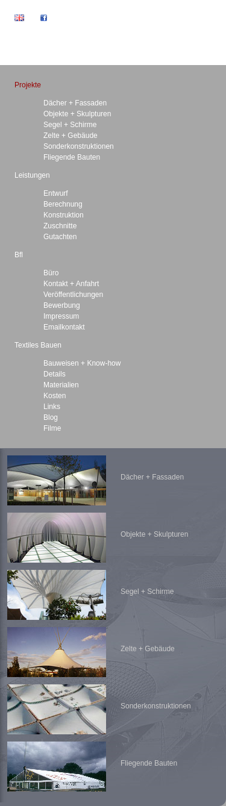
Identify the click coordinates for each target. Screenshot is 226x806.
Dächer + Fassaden (75, 103)
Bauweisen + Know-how (82, 363)
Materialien (61, 385)
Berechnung (63, 204)
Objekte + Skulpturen (77, 114)
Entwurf (55, 193)
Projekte (27, 85)
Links (51, 406)
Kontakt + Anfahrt (71, 284)
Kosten (54, 396)
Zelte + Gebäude (70, 135)
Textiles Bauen (37, 345)
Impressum (61, 316)
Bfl (18, 255)
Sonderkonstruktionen (78, 146)
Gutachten (60, 237)
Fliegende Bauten (71, 157)
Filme (52, 428)
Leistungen (32, 175)
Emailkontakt (64, 327)
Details (54, 374)
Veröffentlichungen (73, 294)
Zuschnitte (60, 226)
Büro (50, 273)
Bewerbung (61, 305)
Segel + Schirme (69, 124)
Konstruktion (63, 215)
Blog (50, 417)
